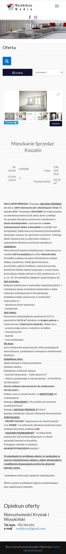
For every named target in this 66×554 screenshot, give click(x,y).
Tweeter (11, 122)
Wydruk (56, 123)
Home (29, 33)
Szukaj (17, 72)
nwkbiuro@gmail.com (30, 528)
